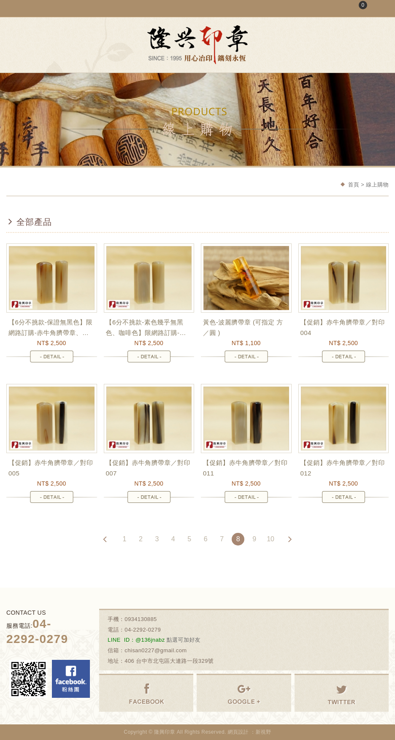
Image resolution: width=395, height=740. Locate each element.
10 (270, 539)
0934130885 (140, 619)
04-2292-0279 (142, 630)
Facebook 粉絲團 (71, 679)
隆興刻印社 (197, 44)
